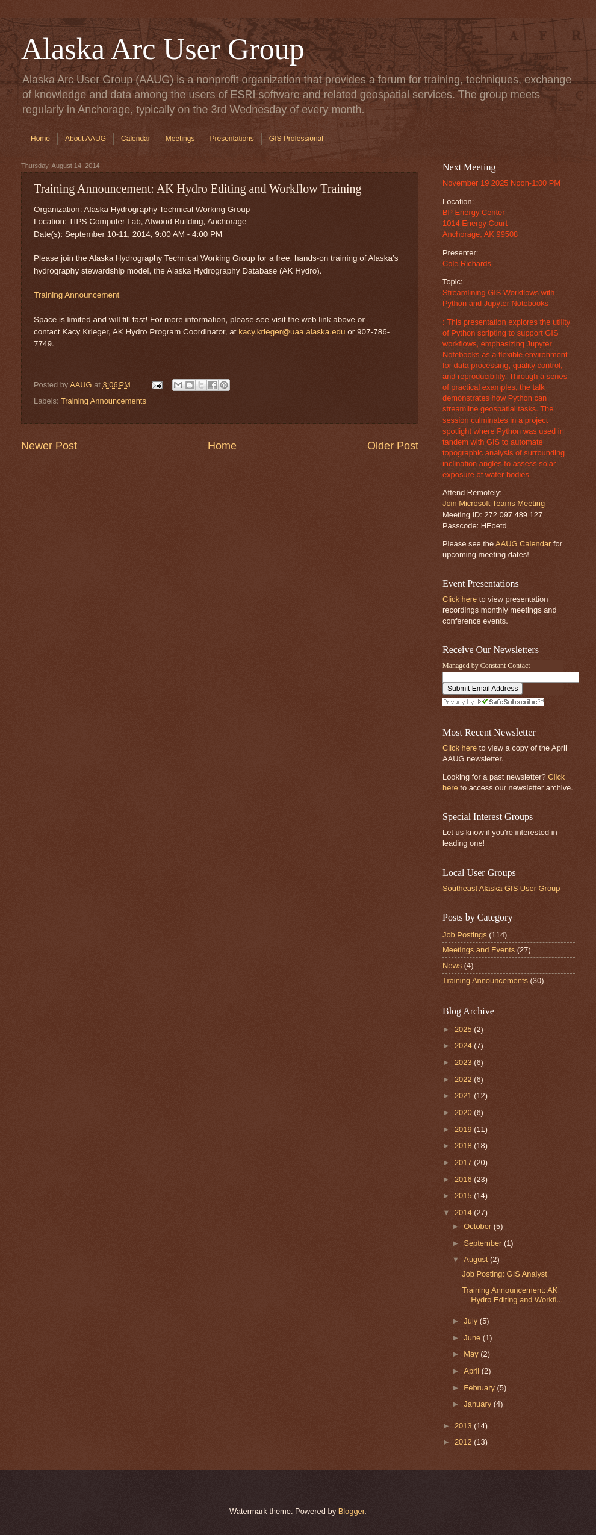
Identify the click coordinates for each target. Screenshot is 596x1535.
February (480, 1387)
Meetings (180, 138)
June (473, 1337)
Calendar (136, 138)
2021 (464, 1095)
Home (40, 138)
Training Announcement (76, 294)
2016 (464, 1179)
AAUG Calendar (523, 543)
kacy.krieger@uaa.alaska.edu (291, 331)
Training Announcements (103, 400)
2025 (464, 1029)
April (472, 1370)
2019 (464, 1129)
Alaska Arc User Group (163, 49)
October (478, 1226)
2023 (464, 1062)
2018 (464, 1145)
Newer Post (49, 446)
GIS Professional (296, 138)
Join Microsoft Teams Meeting (493, 503)
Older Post (392, 446)
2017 (464, 1162)
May (472, 1353)
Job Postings (464, 934)
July (471, 1320)
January (478, 1403)
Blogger (351, 1511)
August (477, 1259)
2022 (464, 1079)
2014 (464, 1212)
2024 (464, 1045)
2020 (464, 1112)
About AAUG (85, 138)
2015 (464, 1195)
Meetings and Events (478, 949)
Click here (459, 599)
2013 (464, 1425)
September (484, 1243)
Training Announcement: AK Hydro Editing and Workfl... (512, 1295)
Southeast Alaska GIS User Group (501, 888)
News (452, 965)
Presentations (231, 138)
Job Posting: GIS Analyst (504, 1273)
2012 (464, 1441)
